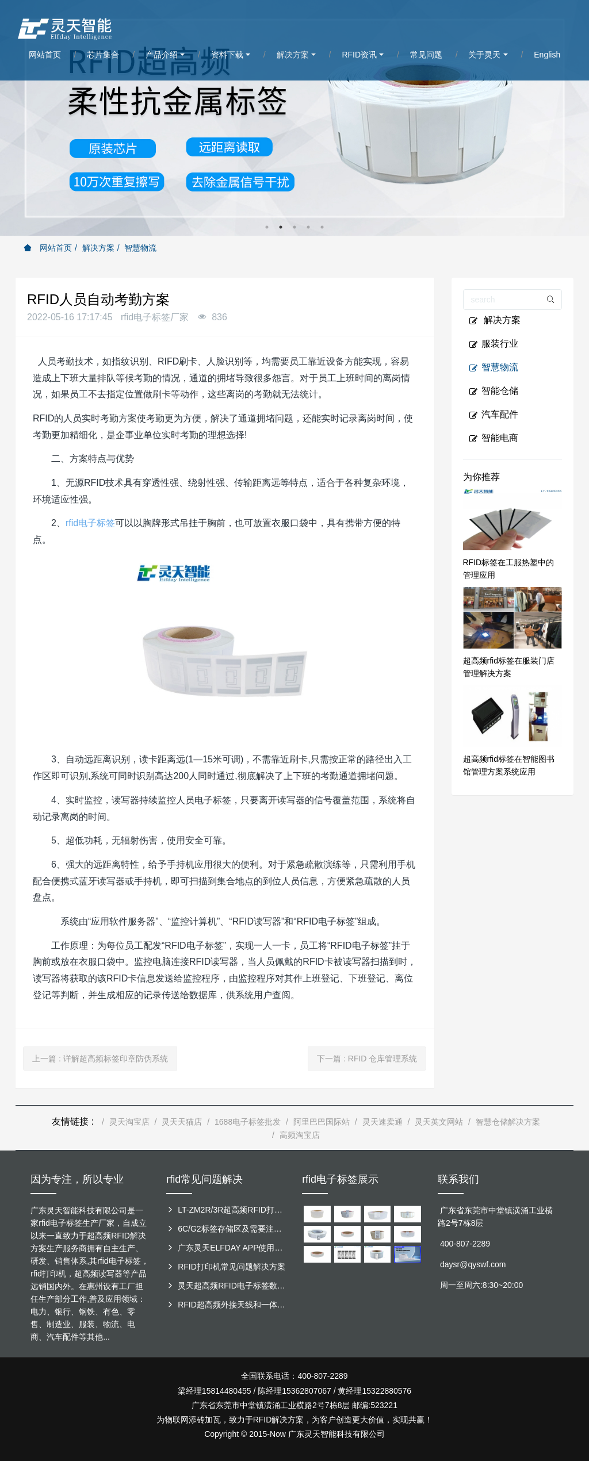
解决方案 (98, 247)
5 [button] (322, 227)
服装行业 (493, 344)
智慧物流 (140, 247)
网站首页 (48, 247)
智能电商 (493, 438)
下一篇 (367, 1058)
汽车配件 (493, 414)
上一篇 (100, 1058)
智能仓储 (493, 391)
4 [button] (308, 227)
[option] (294, 118)
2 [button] (280, 227)
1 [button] (267, 227)
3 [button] (294, 227)
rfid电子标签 (90, 523)
